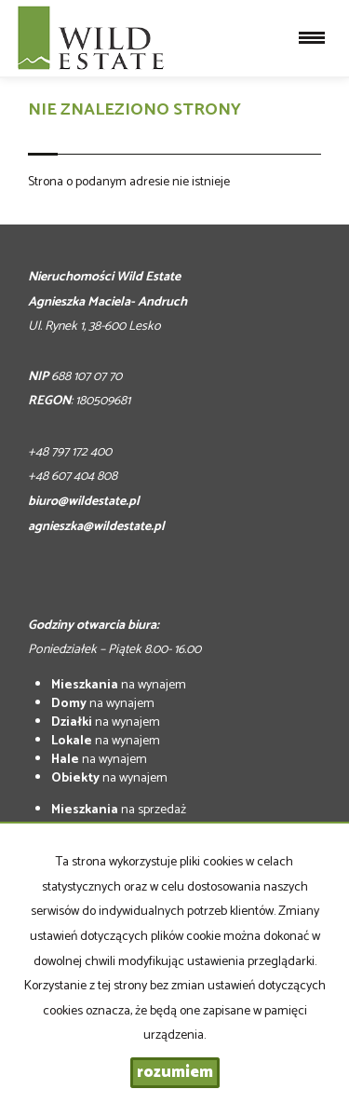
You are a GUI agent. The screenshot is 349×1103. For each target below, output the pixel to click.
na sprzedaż (118, 810)
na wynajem (118, 685)
